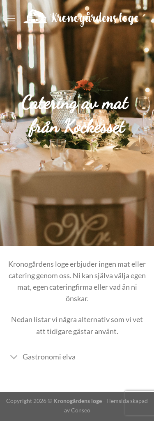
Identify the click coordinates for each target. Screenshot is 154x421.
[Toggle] (14, 358)
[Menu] (11, 18)
